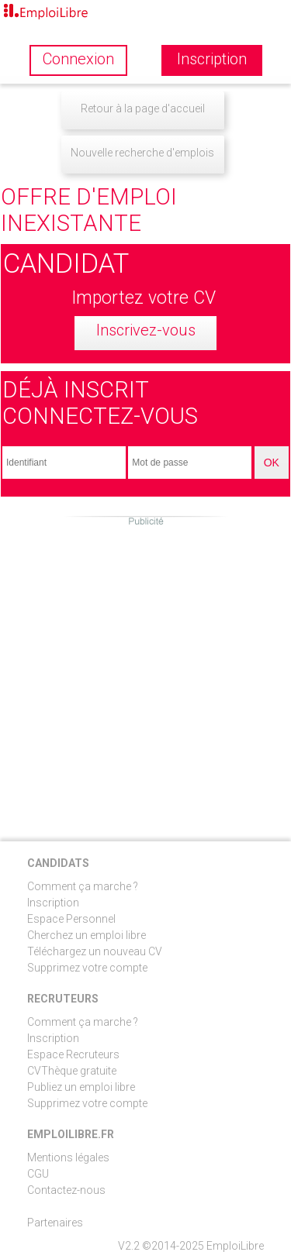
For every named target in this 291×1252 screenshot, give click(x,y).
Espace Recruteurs (73, 1054)
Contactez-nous (66, 1190)
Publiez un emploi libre (81, 1087)
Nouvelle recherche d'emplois (142, 152)
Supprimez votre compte (87, 967)
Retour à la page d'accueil (143, 108)
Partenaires (55, 1222)
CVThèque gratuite (71, 1071)
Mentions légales (68, 1157)
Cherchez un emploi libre (86, 935)
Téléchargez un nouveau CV (94, 951)
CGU (38, 1174)
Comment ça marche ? (82, 886)
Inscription (53, 902)
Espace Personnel (71, 919)
